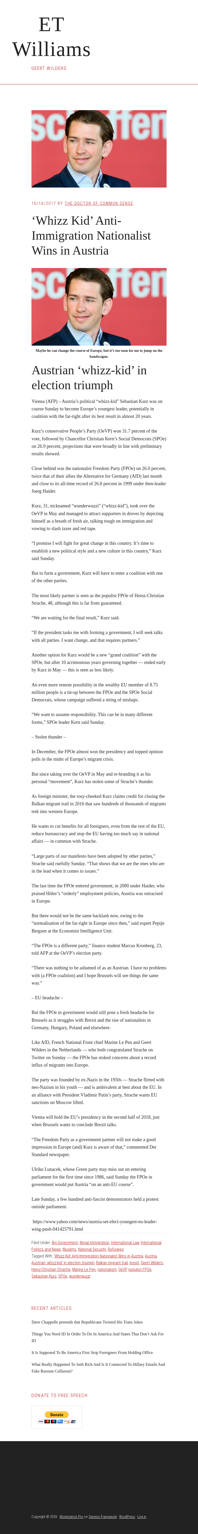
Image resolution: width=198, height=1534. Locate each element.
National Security (92, 1249)
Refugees (116, 1249)
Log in (141, 1517)
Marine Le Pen (84, 1269)
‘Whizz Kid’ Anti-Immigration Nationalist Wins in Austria (91, 235)
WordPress (127, 1517)
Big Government (65, 1242)
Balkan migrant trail (112, 1262)
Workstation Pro (71, 1517)
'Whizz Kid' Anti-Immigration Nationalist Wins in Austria (98, 1256)
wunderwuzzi (79, 1276)
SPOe (62, 1276)
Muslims (69, 1249)
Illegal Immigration (94, 1242)
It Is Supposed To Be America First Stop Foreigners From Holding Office (92, 1352)
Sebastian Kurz (43, 1276)
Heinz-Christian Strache (50, 1269)
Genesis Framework (103, 1517)
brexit (134, 1262)
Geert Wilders (152, 1262)
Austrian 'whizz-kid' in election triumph (62, 1262)
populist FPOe (139, 1269)
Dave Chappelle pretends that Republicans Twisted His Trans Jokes (87, 1322)
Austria (151, 1256)
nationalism (107, 1269)
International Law (125, 1242)
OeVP (122, 1269)
